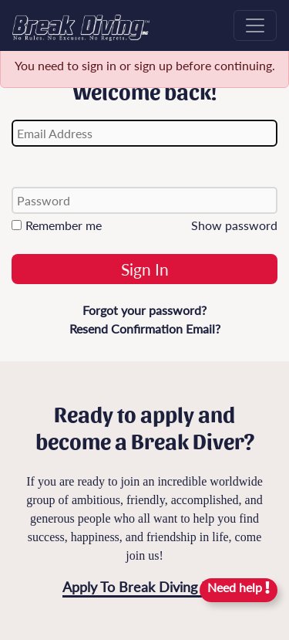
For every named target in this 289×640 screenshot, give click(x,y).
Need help (238, 587)
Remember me (57, 225)
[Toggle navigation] (255, 25)
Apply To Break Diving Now (146, 586)
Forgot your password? (144, 310)
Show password (234, 225)
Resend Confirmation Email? (144, 328)
